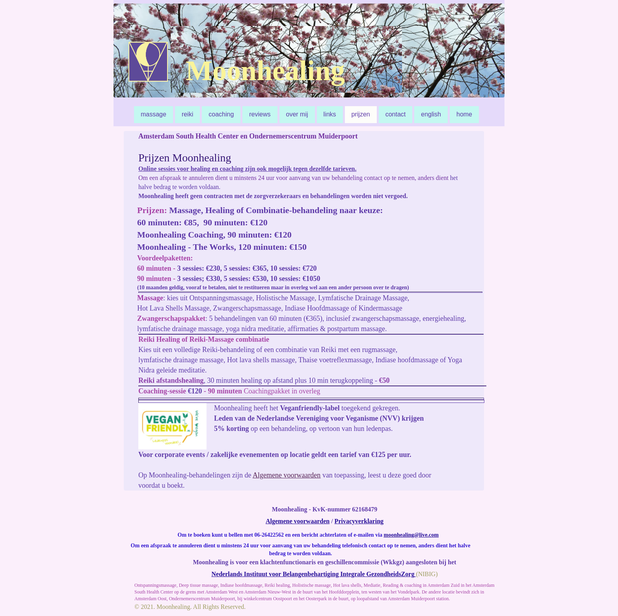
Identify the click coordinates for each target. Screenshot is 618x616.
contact (395, 114)
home (464, 114)
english (431, 114)
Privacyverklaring (359, 521)
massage (153, 114)
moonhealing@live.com (411, 535)
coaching (221, 114)
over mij (297, 114)
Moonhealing (265, 70)
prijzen (361, 114)
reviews (259, 114)
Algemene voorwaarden (286, 475)
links (330, 114)
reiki (187, 114)
